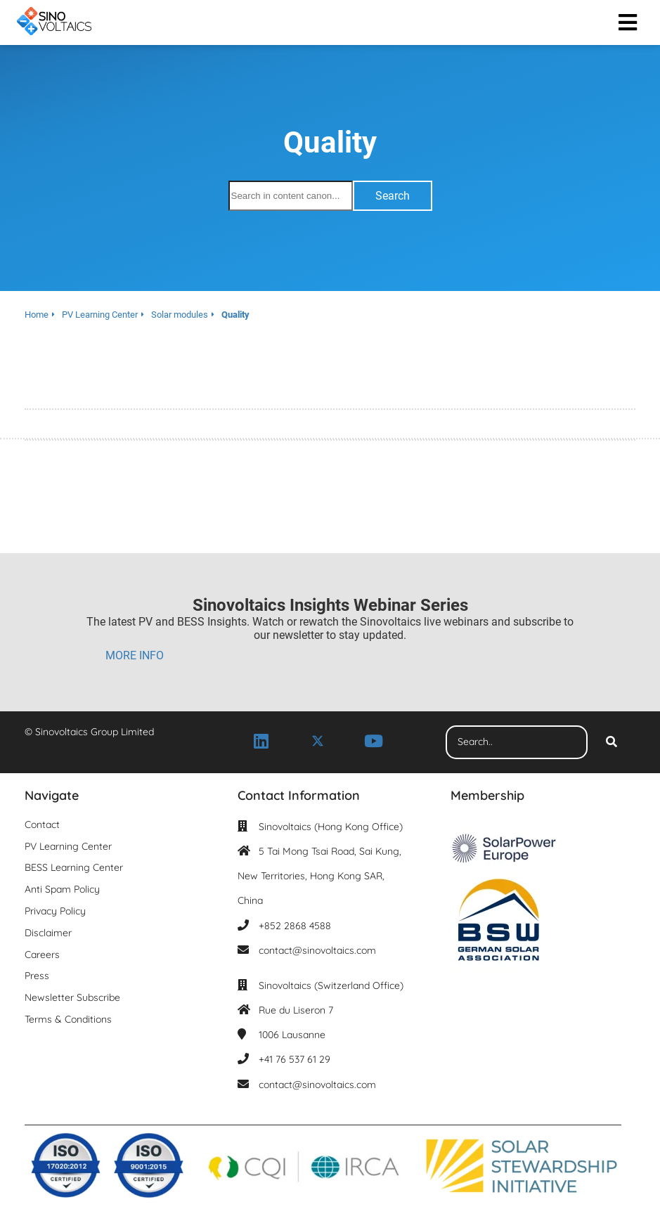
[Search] (611, 742)
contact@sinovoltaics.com (317, 950)
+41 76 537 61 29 (294, 1059)
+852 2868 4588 (295, 925)
